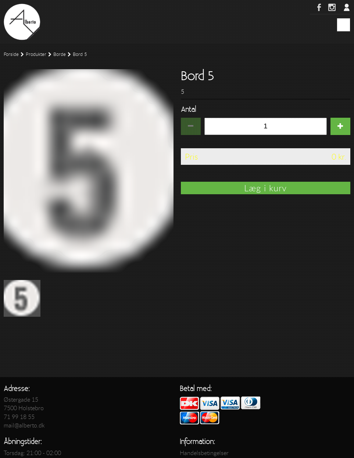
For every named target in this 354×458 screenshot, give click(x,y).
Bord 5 (80, 54)
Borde (59, 54)
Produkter (36, 54)
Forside (11, 54)
